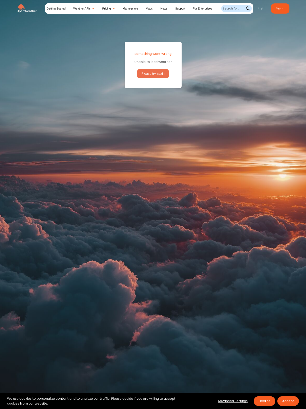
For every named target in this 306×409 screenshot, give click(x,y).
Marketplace (130, 8)
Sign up (280, 8)
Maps (149, 8)
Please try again (153, 73)
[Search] (236, 8)
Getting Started (56, 8)
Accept (288, 401)
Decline (264, 401)
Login (261, 8)
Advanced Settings (233, 401)
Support (180, 8)
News (163, 8)
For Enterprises (202, 8)
